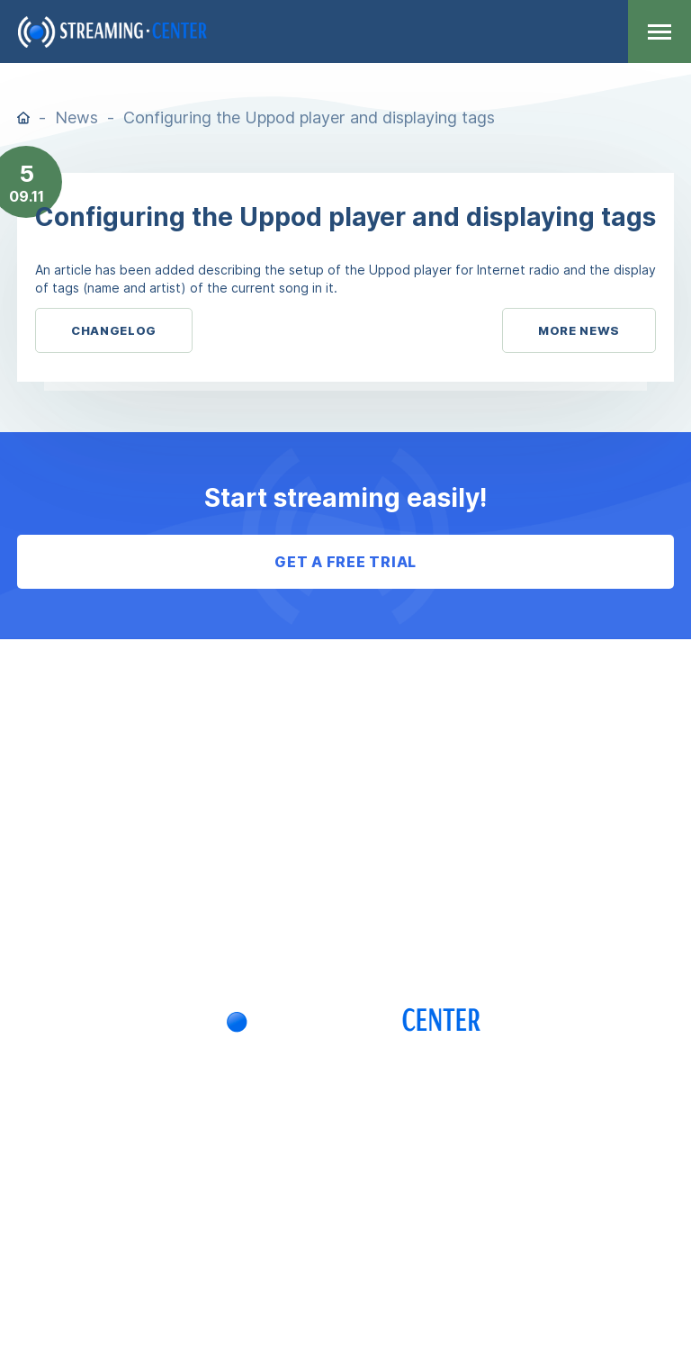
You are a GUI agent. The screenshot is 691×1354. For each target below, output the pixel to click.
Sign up (345, 937)
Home (23, 118)
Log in (345, 892)
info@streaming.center (488, 1188)
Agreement (345, 712)
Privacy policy (345, 847)
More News (579, 330)
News (76, 117)
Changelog (114, 330)
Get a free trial (345, 562)
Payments (345, 802)
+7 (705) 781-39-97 (346, 1142)
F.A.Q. (345, 757)
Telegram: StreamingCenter (245, 1188)
